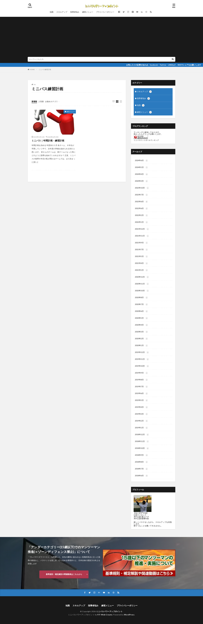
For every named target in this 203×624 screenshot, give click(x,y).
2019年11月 (142, 359)
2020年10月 (142, 290)
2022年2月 (141, 215)
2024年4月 (141, 174)
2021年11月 (142, 236)
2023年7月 (141, 195)
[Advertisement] (105, 37)
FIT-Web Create (104, 615)
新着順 (34, 101)
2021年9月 (141, 242)
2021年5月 (141, 256)
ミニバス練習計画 (45, 69)
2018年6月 (141, 475)
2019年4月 (141, 407)
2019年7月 (141, 386)
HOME (32, 69)
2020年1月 (141, 345)
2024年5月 (141, 167)
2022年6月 (141, 208)
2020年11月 (142, 284)
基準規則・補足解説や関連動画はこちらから (64, 574)
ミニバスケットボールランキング (146, 140)
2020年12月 (142, 277)
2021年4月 (141, 263)
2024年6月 (141, 160)
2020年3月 (141, 332)
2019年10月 (142, 366)
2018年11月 (142, 441)
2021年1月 (141, 270)
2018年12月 (142, 434)
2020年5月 (141, 318)
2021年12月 (142, 229)
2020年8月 (141, 297)
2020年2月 (141, 338)
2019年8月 (141, 380)
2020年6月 (141, 311)
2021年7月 (141, 249)
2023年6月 (141, 201)
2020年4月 (141, 325)
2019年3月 (141, 414)
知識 (51, 12)
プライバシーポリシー (105, 12)
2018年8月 (141, 462)
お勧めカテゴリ (51, 101)
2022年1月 (141, 222)
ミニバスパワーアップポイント (109, 611)
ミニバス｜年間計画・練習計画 (48, 140)
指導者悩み (74, 12)
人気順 (41, 101)
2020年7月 (141, 304)
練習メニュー (87, 12)
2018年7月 (141, 469)
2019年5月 (141, 400)
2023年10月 (142, 188)
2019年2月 (141, 421)
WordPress (129, 615)
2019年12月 (142, 352)
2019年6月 (141, 393)
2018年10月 (142, 448)
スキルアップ (61, 12)
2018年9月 (141, 455)
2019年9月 (141, 373)
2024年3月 (141, 181)
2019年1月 (141, 427)
